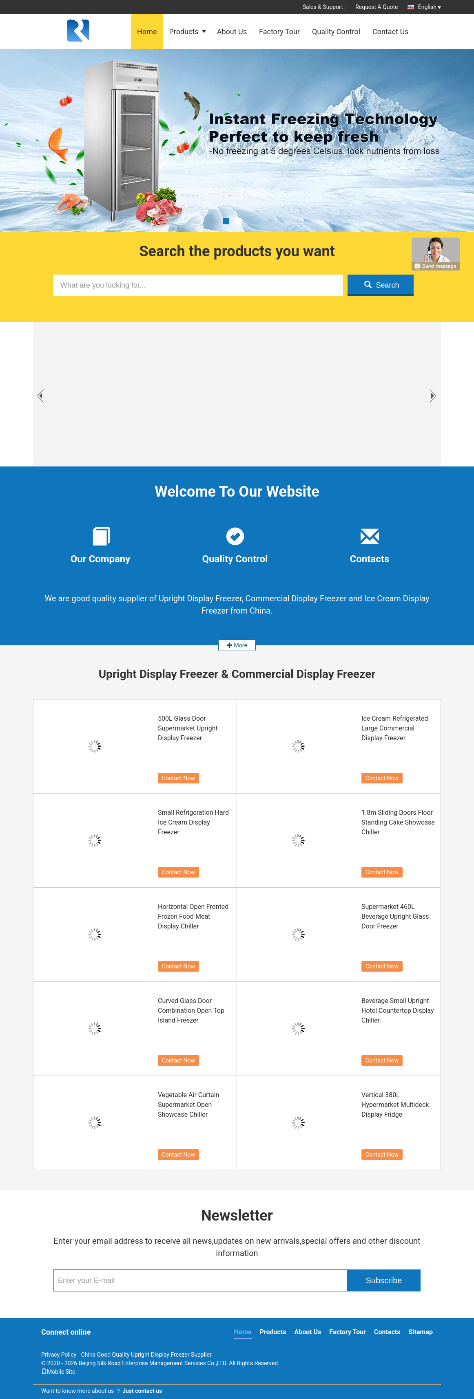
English (429, 7)
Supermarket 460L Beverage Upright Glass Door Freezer (395, 916)
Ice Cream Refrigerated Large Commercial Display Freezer (394, 728)
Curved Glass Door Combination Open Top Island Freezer (191, 1010)
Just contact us (142, 1391)
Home (147, 31)
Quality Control (336, 31)
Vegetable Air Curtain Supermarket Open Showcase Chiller (188, 1104)
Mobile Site (58, 1371)
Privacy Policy (58, 1354)
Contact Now (178, 778)
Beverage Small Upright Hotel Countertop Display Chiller (397, 1010)
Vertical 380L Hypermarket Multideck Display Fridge (395, 1104)
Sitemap (420, 1332)
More (237, 645)
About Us (232, 31)
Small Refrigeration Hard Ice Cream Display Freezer (193, 822)
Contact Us (390, 31)
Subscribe (384, 1280)
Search (381, 285)
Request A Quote (376, 7)
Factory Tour (279, 31)
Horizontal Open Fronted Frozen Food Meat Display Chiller (193, 916)
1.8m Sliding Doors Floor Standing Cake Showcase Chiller (398, 822)
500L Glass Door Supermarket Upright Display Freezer (188, 728)
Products (183, 31)
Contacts (387, 1332)
